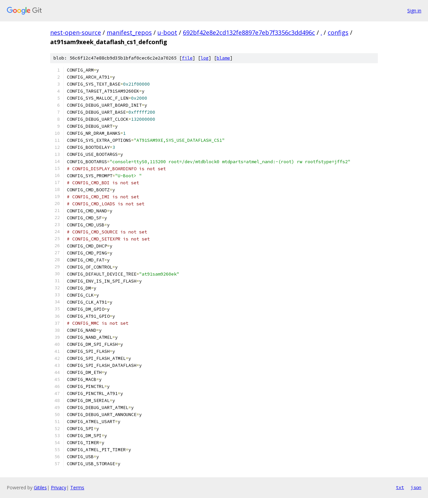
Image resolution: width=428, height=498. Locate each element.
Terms (77, 487)
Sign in (414, 10)
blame (223, 58)
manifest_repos (129, 32)
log (205, 58)
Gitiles (40, 487)
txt (400, 487)
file (187, 58)
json (416, 487)
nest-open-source (75, 32)
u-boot (167, 32)
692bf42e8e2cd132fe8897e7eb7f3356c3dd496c (249, 32)
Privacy (58, 487)
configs (338, 32)
